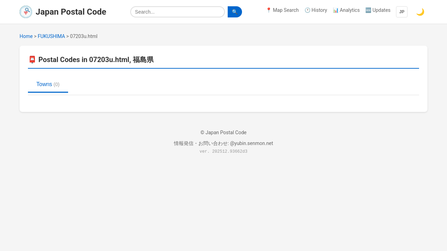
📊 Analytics (346, 10)
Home (26, 36)
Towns (48, 84)
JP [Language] (401, 11)
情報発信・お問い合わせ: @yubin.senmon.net (223, 143)
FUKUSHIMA (51, 36)
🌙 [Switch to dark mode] (420, 12)
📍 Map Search (282, 10)
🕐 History (316, 10)
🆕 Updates (377, 10)
